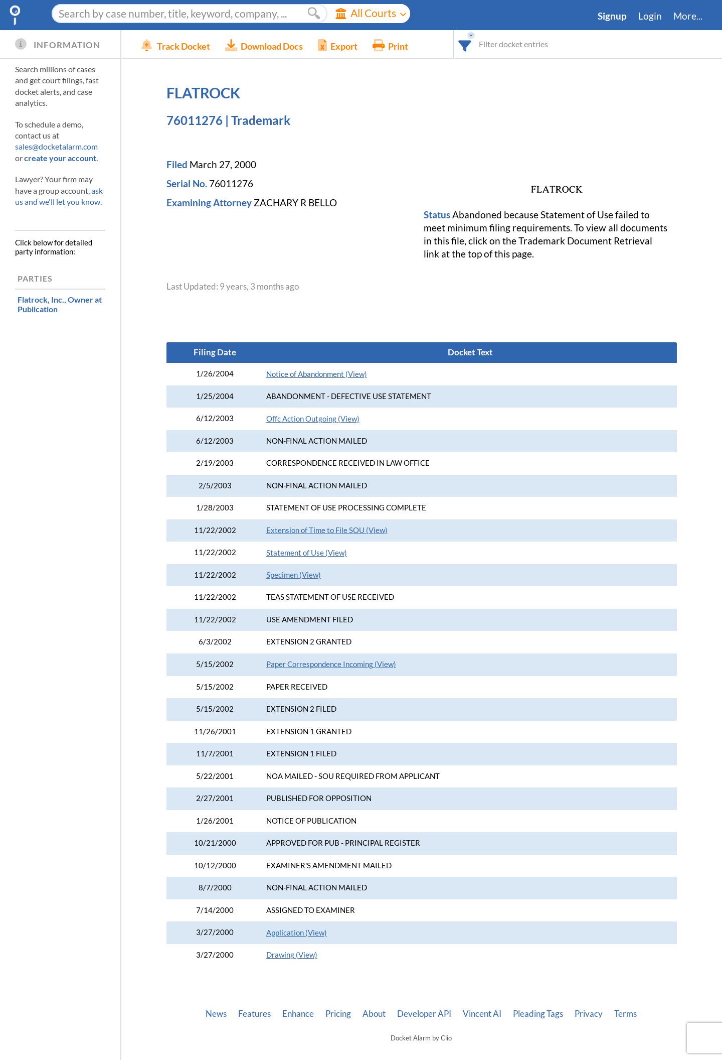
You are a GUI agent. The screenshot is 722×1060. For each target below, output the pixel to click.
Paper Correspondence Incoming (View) (331, 664)
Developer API (424, 1014)
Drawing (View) (291, 955)
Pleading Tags (538, 1014)
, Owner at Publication (60, 304)
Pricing (338, 1014)
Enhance (298, 1014)
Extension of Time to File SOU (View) (327, 530)
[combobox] (465, 44)
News (216, 1014)
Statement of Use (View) (306, 553)
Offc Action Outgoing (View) (312, 419)
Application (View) (296, 933)
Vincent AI (482, 1014)
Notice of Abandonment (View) (316, 374)
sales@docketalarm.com (56, 146)
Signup (612, 16)
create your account (60, 158)
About (374, 1014)
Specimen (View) (293, 575)
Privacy (589, 1014)
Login (650, 16)
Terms (625, 1014)
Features (254, 1014)
